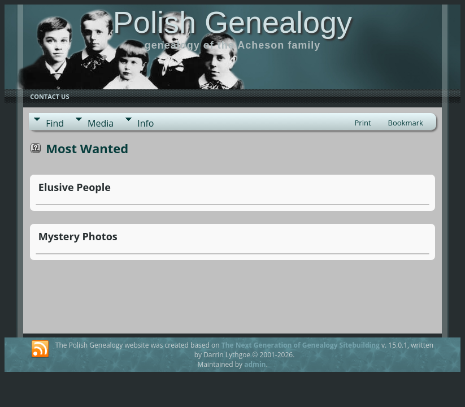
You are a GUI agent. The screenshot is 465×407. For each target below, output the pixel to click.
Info (145, 123)
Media (101, 123)
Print (363, 123)
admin (255, 364)
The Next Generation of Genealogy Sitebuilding (300, 345)
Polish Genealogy (232, 22)
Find (55, 123)
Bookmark (405, 123)
